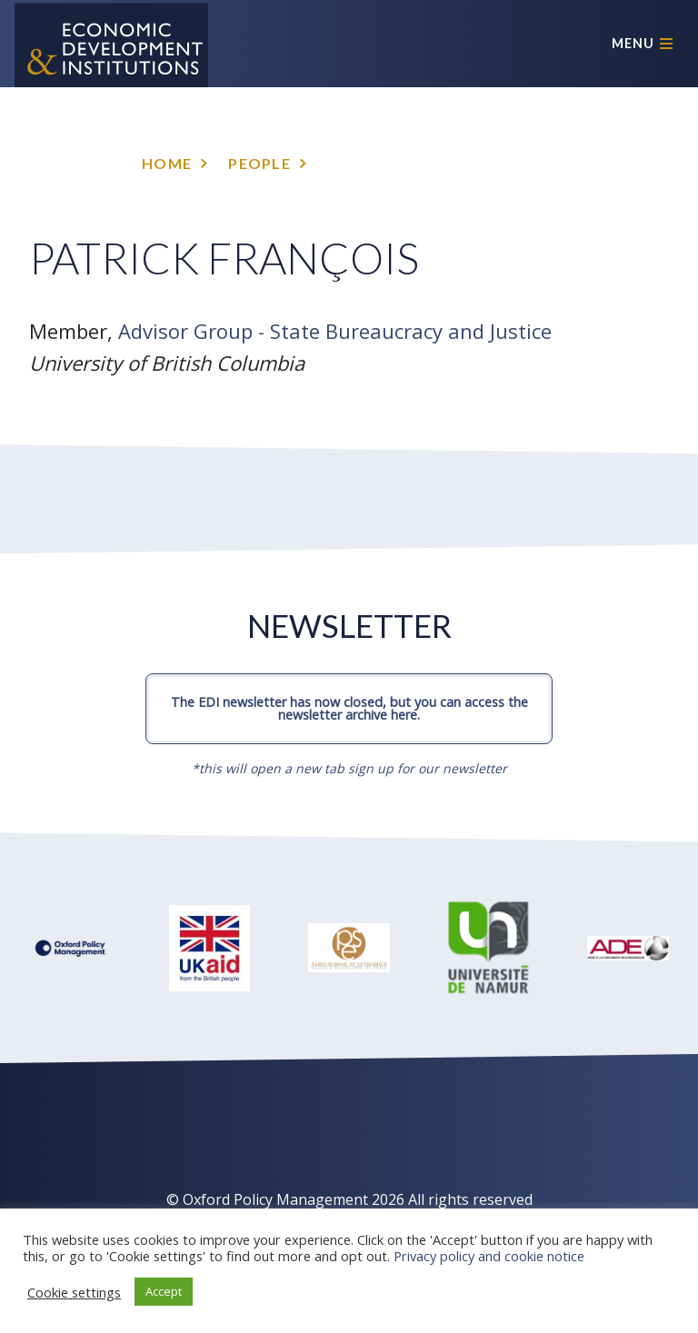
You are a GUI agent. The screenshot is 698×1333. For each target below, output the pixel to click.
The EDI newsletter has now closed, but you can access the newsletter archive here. (349, 708)
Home (167, 163)
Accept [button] (163, 1291)
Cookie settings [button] (74, 1292)
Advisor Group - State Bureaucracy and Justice (335, 330)
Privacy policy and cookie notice (489, 1256)
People (259, 163)
